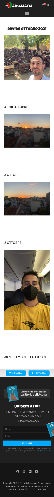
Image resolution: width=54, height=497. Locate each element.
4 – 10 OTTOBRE (16, 107)
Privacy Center (45, 451)
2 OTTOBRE (12, 243)
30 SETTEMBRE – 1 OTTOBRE (25, 357)
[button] (48, 5)
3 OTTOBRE (12, 175)
